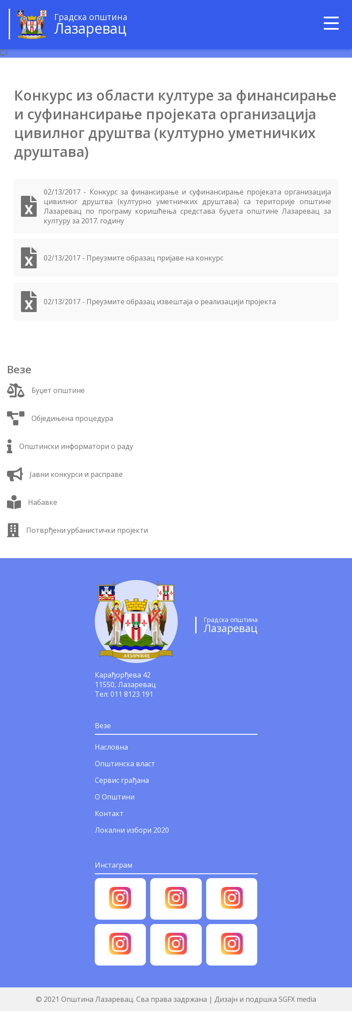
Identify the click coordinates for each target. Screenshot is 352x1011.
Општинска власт (125, 763)
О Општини (115, 797)
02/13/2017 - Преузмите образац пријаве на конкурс (133, 258)
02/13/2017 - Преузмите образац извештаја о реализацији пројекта (160, 301)
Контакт (109, 813)
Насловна (111, 747)
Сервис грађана (122, 780)
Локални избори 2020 (132, 830)
